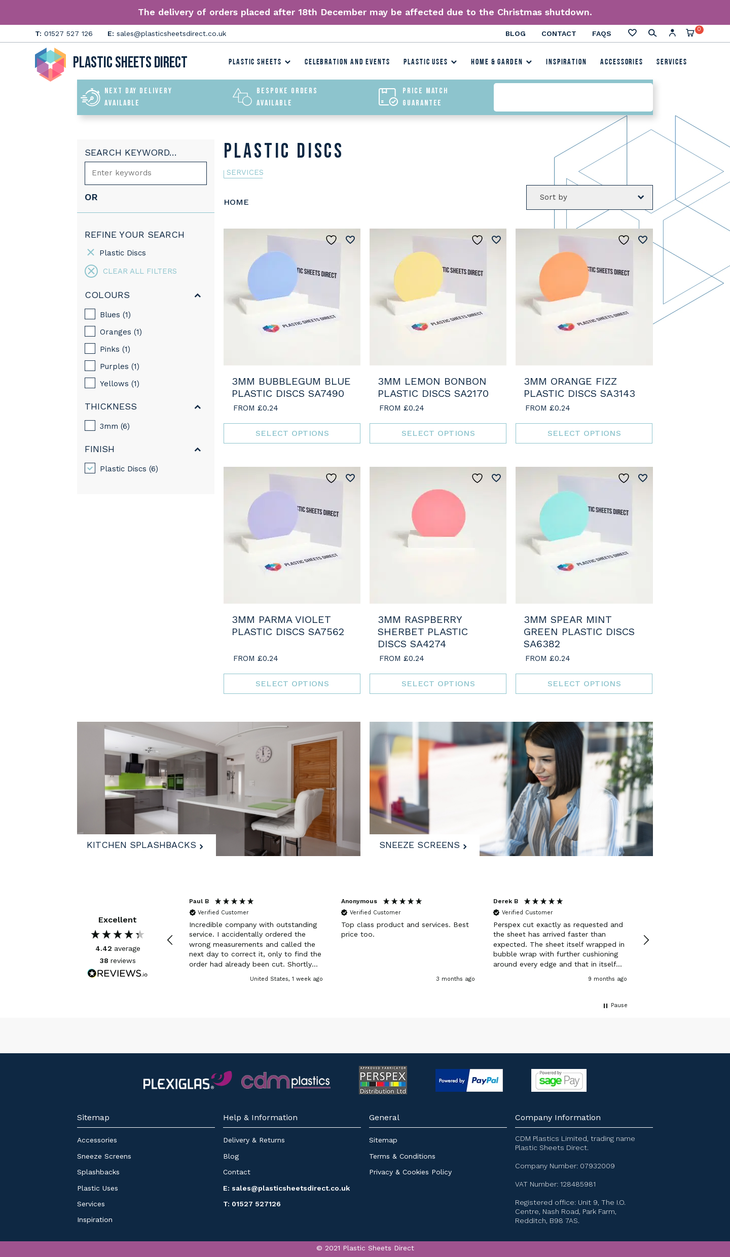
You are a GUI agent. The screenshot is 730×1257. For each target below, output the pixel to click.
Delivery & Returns (254, 1140)
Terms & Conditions (402, 1156)
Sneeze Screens (422, 842)
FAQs (601, 33)
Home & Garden (502, 64)
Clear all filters (131, 271)
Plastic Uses (431, 64)
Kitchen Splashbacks (144, 842)
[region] (408, 940)
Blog (515, 33)
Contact (558, 33)
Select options (291, 433)
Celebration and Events (347, 64)
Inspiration (566, 64)
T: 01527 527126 (252, 1203)
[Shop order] (589, 196)
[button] (170, 940)
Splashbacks (98, 1172)
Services (671, 64)
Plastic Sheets (260, 64)
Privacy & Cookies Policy (410, 1172)
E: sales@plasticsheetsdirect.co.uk (286, 1188)
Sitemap (383, 1140)
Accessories (621, 64)
